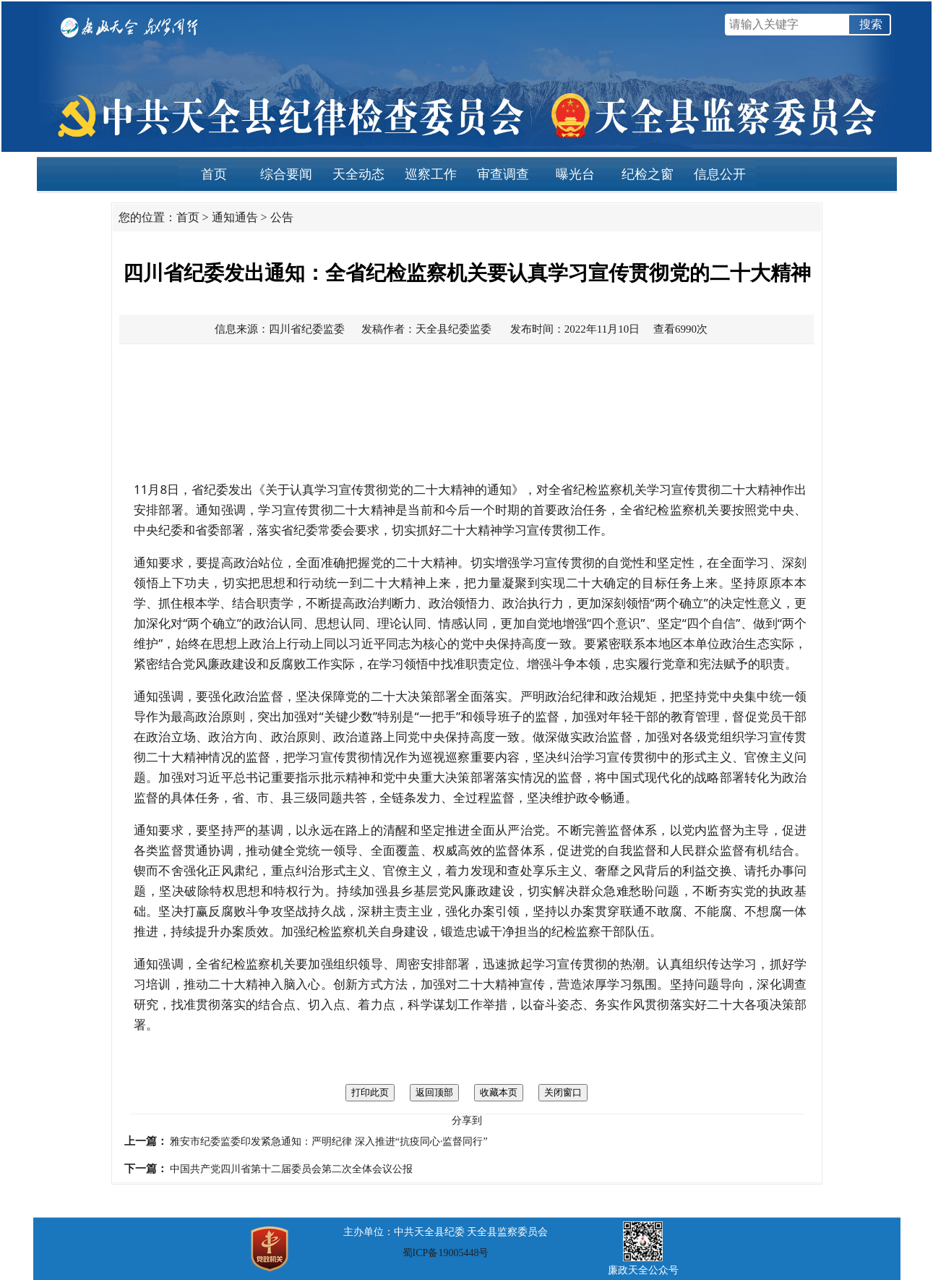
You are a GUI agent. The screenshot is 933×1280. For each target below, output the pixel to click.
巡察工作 (431, 174)
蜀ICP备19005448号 (446, 1252)
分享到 (467, 1120)
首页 (214, 174)
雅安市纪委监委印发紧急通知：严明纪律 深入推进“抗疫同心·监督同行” (328, 1141)
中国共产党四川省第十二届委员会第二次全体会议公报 (291, 1169)
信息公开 (720, 174)
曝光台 (575, 174)
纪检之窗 (648, 174)
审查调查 (503, 174)
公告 (281, 217)
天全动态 (358, 174)
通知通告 (235, 217)
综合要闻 (286, 174)
